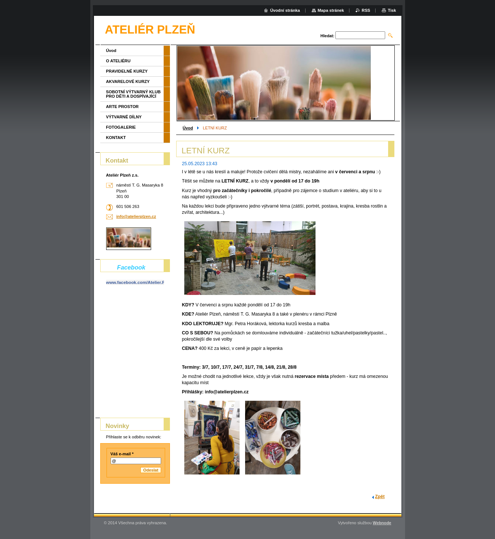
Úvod (188, 128)
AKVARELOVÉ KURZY (128, 81)
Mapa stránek (331, 10)
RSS (366, 10)
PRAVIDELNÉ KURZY (127, 71)
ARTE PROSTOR (122, 106)
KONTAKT (116, 137)
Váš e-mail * (122, 454)
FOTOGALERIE (121, 127)
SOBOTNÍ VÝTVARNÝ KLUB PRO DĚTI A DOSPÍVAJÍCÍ (133, 94)
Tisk (392, 10)
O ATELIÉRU (118, 61)
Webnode (382, 523)
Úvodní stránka (285, 10)
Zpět (380, 496)
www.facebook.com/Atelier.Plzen (140, 282)
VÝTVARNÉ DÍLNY (124, 117)
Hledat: (327, 36)
